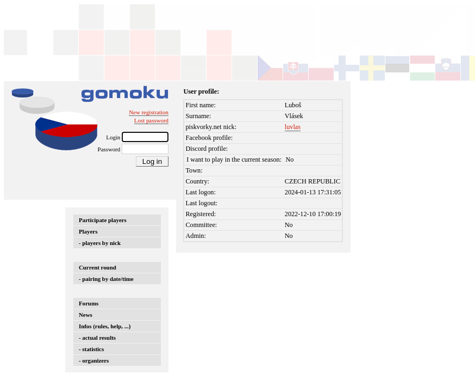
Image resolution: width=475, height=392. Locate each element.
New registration (148, 112)
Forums (88, 303)
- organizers (94, 360)
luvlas (293, 127)
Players (88, 231)
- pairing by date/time (106, 278)
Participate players (103, 220)
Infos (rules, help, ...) (104, 326)
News (85, 314)
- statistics (91, 349)
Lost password (151, 120)
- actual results (97, 337)
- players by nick (100, 243)
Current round (97, 267)
